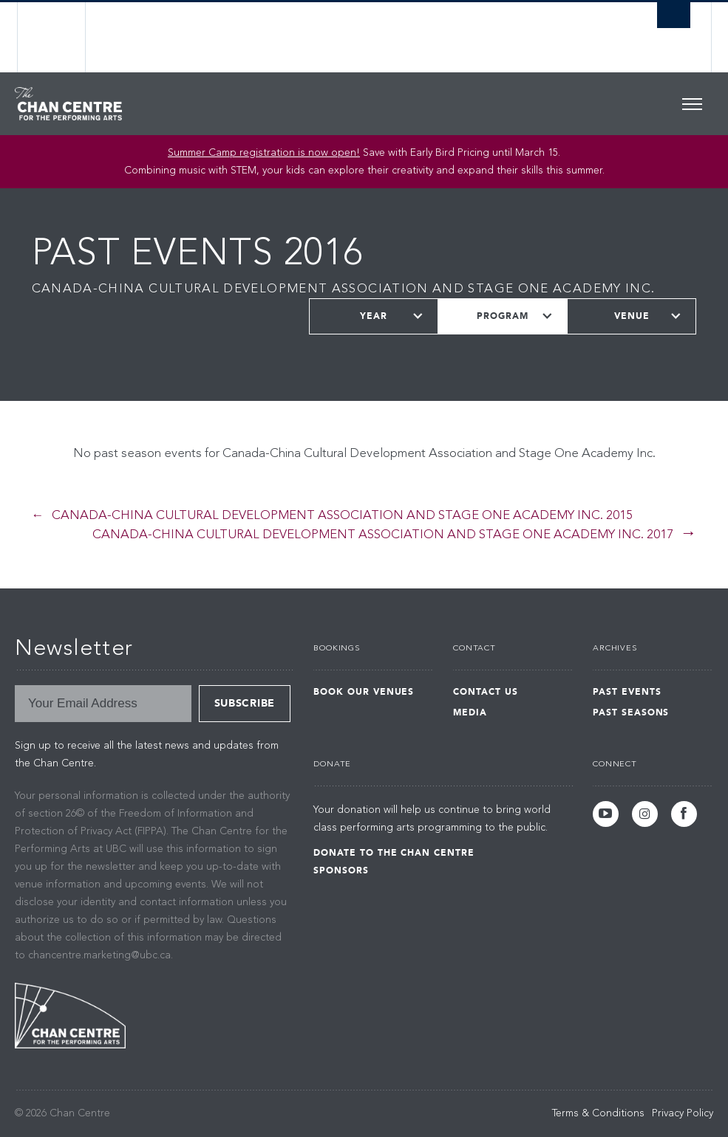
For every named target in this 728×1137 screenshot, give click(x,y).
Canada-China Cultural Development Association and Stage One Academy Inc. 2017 (382, 535)
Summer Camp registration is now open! (264, 153)
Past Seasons (631, 712)
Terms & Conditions (598, 1113)
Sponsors (341, 870)
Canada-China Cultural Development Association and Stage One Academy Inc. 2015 (342, 515)
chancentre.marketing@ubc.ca (99, 955)
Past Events (627, 692)
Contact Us (485, 692)
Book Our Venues (363, 692)
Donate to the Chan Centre (393, 853)
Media (470, 712)
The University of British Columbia (63, 37)
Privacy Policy (682, 1113)
